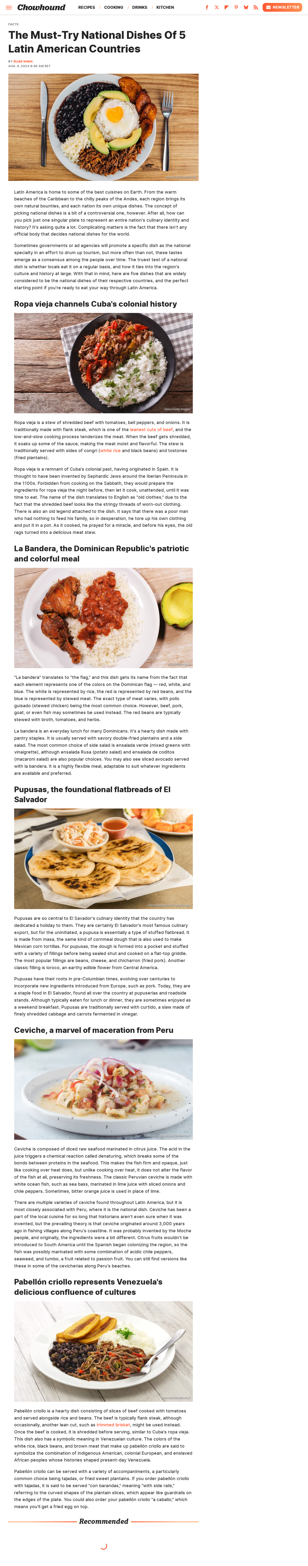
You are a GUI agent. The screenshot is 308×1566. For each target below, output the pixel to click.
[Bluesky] (246, 8)
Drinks (139, 7)
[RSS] (256, 8)
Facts (13, 24)
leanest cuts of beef (151, 429)
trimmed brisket (113, 1424)
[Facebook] (207, 8)
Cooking (113, 7)
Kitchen (165, 7)
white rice (110, 450)
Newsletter (282, 7)
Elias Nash (23, 61)
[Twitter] (217, 8)
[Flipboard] (226, 8)
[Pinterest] (236, 8)
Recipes (86, 7)
